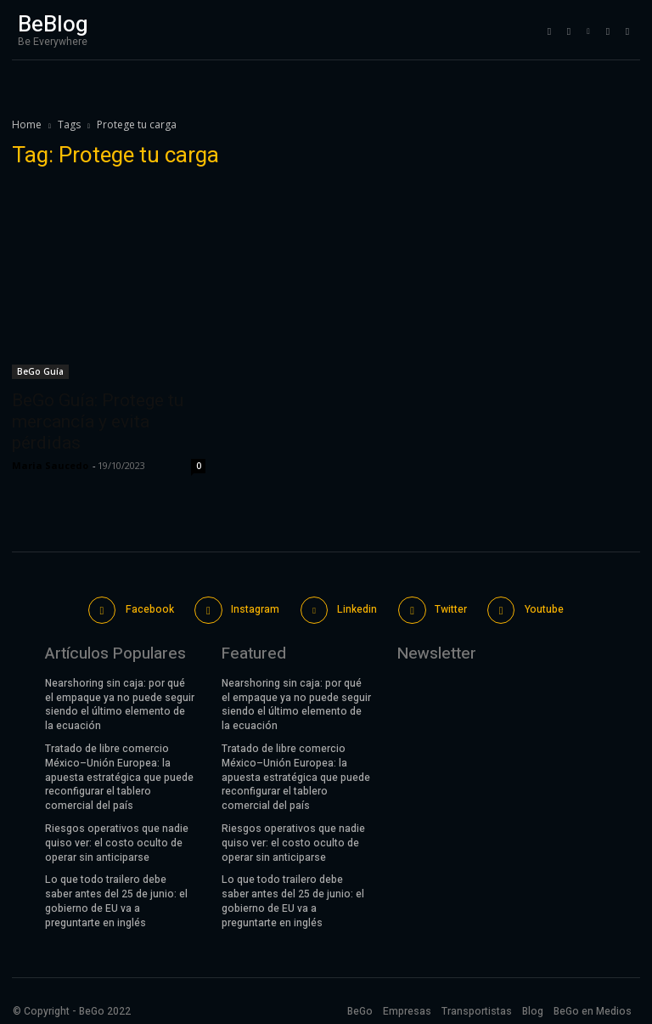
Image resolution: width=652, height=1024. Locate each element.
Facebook (150, 607)
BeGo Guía (40, 371)
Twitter (448, 607)
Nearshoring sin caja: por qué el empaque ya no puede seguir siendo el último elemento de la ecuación (119, 701)
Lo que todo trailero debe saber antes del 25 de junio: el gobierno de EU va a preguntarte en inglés (116, 897)
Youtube (540, 607)
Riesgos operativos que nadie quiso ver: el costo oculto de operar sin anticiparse (116, 840)
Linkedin (356, 607)
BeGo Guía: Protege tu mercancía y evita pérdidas (97, 421)
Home (27, 124)
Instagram (255, 607)
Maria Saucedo (50, 465)
